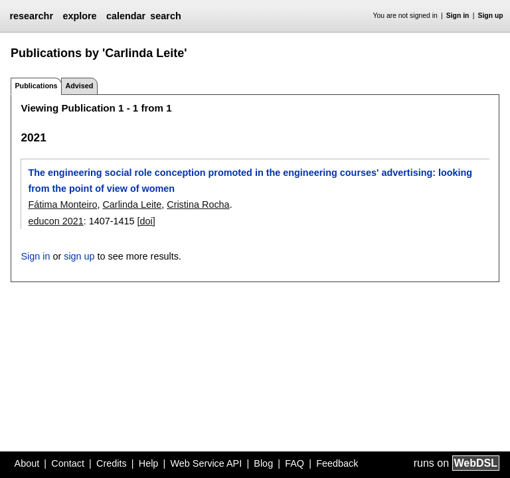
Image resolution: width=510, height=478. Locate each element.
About (27, 463)
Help (149, 463)
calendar (125, 16)
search (165, 16)
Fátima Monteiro (62, 204)
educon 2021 (55, 221)
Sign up (490, 15)
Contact (67, 463)
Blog (263, 463)
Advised (79, 86)
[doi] (146, 221)
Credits (111, 463)
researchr (31, 16)
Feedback (337, 463)
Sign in (457, 15)
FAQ (294, 463)
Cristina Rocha (198, 204)
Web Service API (206, 463)
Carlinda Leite (131, 204)
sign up (79, 256)
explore (79, 16)
